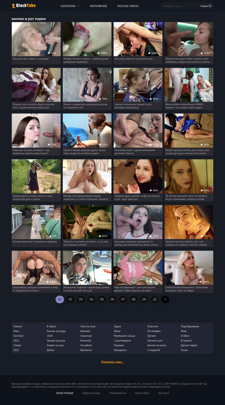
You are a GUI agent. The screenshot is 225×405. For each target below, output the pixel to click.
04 (91, 299)
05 (102, 299)
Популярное (98, 6)
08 (133, 299)
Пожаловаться (118, 393)
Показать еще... (112, 362)
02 (70, 299)
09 (144, 299)
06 (112, 299)
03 (81, 299)
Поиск (206, 6)
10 (154, 299)
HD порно (163, 393)
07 (123, 299)
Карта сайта (142, 393)
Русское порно (127, 6)
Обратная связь (91, 393)
